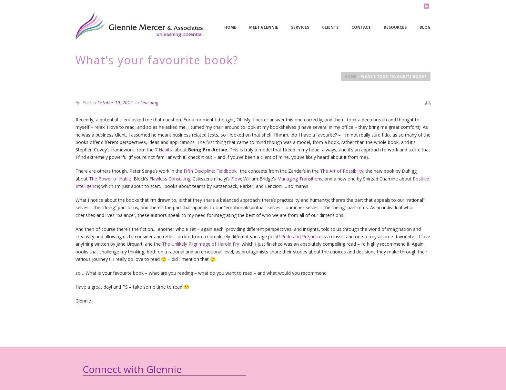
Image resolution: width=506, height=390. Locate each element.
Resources (395, 27)
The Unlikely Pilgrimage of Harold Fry (200, 244)
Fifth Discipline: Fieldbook (210, 171)
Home (230, 27)
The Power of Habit (109, 179)
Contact (361, 27)
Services (300, 27)
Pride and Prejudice (301, 236)
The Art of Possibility (341, 171)
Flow (236, 179)
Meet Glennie (263, 27)
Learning (149, 102)
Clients (330, 27)
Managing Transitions (299, 179)
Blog (425, 27)
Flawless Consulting (169, 179)
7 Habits (163, 150)
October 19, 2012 (115, 102)
